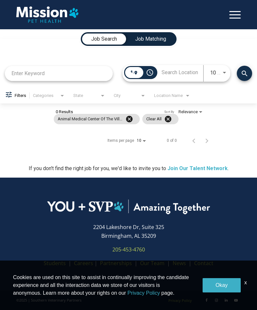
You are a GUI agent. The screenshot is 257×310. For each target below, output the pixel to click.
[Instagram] (216, 300)
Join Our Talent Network (197, 168)
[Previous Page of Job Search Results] (193, 140)
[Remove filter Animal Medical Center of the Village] (129, 119)
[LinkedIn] (226, 300)
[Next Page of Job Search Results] (206, 140)
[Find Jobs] (244, 73)
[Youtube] (236, 300)
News (179, 263)
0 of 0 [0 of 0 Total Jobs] (172, 140)
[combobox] (58, 73)
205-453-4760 (128, 249)
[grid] (116, 119)
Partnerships (116, 263)
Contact (203, 263)
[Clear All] (168, 119)
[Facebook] (206, 300)
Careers (83, 263)
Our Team (153, 263)
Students (55, 263)
